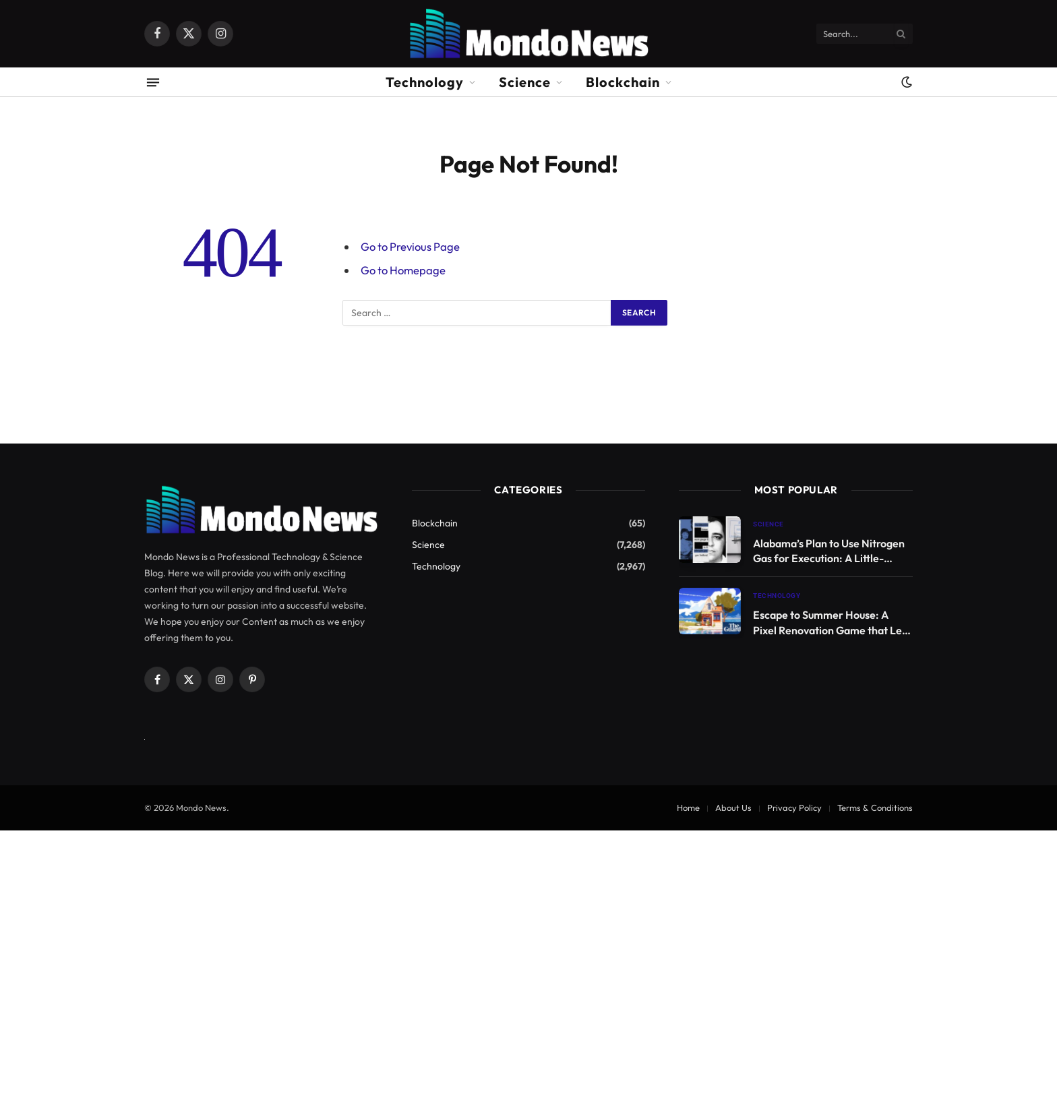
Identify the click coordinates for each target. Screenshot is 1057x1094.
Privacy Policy (794, 807)
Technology (425, 81)
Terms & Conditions (875, 807)
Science (525, 81)
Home (688, 807)
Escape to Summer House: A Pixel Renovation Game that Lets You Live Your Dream (832, 623)
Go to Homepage (403, 270)
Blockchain (623, 81)
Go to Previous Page (410, 246)
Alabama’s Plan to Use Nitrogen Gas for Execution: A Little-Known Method (829, 552)
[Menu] (153, 82)
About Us (733, 807)
